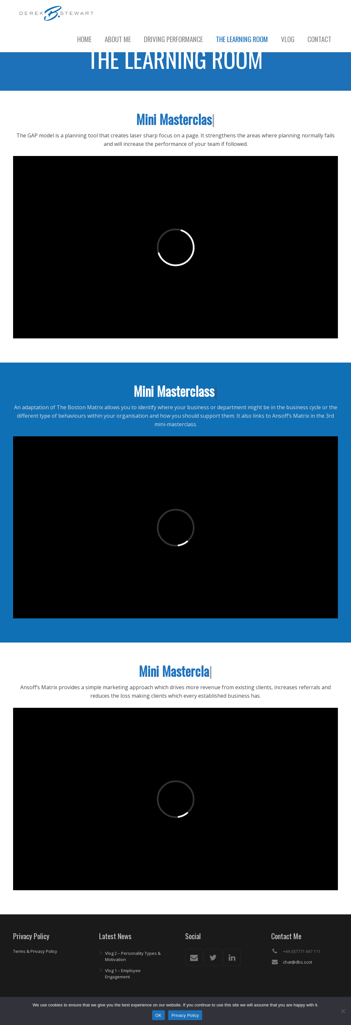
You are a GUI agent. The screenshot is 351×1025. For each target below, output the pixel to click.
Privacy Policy (185, 1015)
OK (158, 1015)
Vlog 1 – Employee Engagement (123, 974)
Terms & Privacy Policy (35, 951)
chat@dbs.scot (297, 962)
